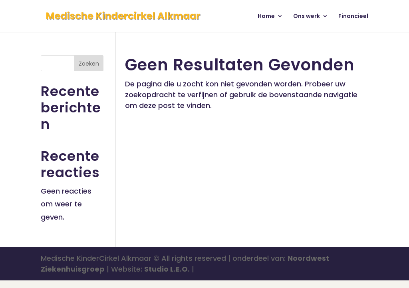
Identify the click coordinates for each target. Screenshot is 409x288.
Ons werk (306, 16)
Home (266, 16)
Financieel (353, 16)
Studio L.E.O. (167, 269)
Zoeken (89, 64)
